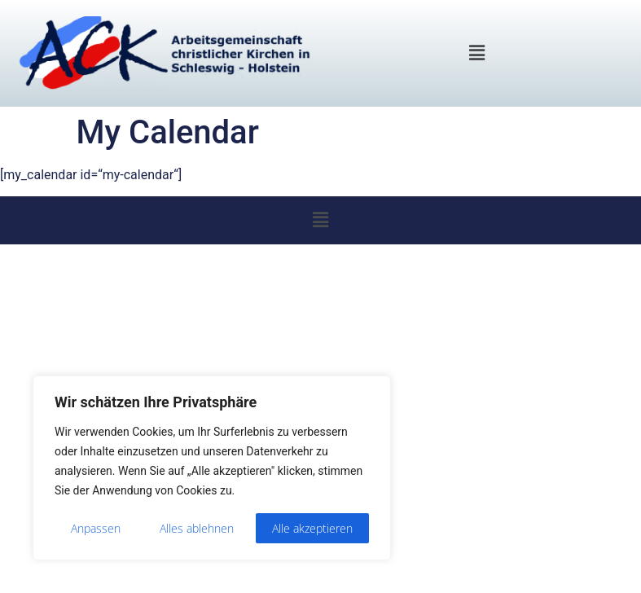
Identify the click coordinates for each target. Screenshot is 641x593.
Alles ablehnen (197, 528)
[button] (476, 52)
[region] (212, 468)
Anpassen (96, 528)
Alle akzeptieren (312, 528)
